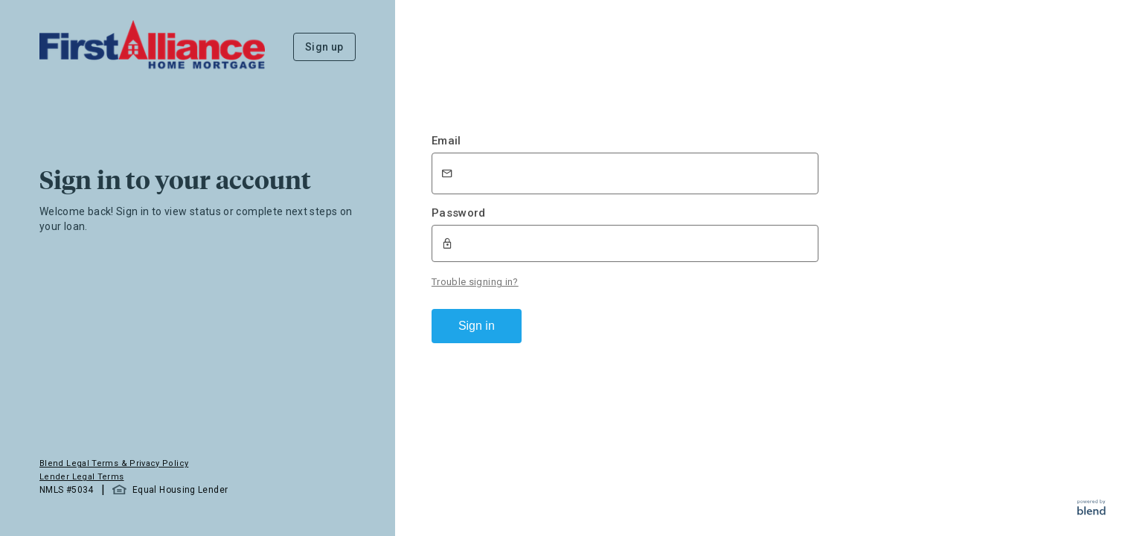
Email (446, 140)
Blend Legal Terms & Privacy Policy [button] (113, 463)
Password (459, 213)
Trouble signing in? (475, 281)
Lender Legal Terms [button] (81, 477)
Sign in (476, 325)
